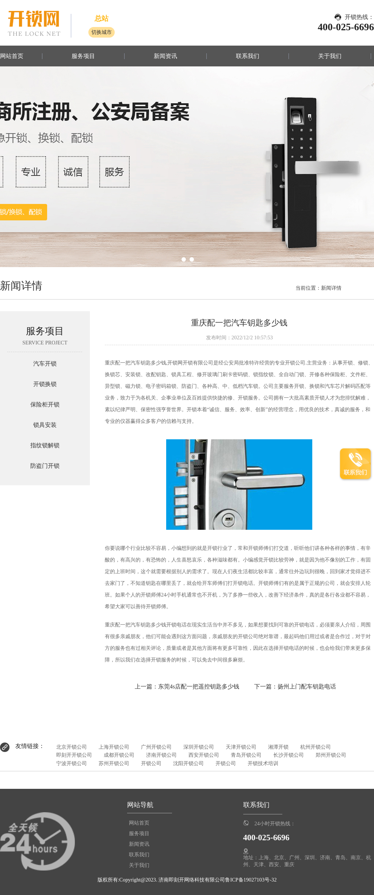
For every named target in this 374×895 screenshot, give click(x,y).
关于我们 (329, 56)
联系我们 (247, 56)
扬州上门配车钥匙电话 (307, 686)
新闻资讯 (165, 56)
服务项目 (83, 56)
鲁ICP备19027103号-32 (250, 880)
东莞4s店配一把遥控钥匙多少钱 (198, 686)
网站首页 (11, 56)
